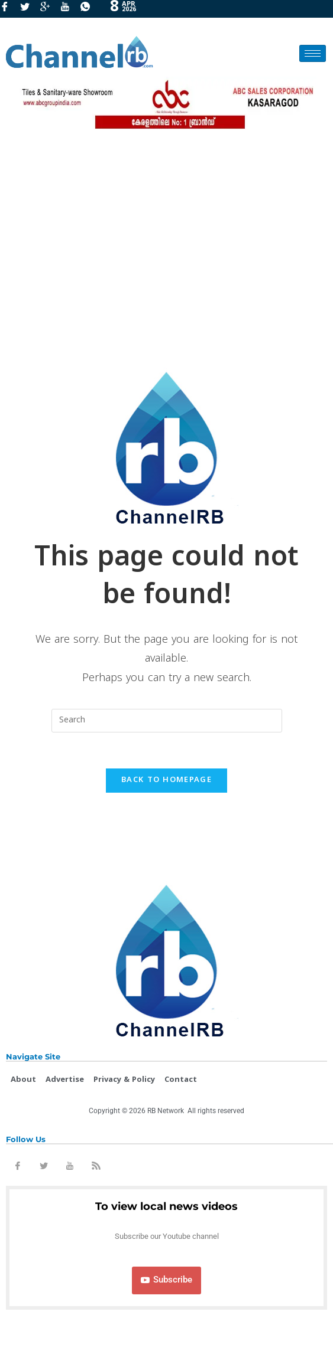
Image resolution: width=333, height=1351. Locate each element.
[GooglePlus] (49, 9)
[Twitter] (29, 9)
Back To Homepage (166, 780)
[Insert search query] (166, 720)
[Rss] (96, 1168)
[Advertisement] (166, 245)
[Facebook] (9, 9)
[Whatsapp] (89, 9)
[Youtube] (69, 9)
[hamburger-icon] (312, 53)
